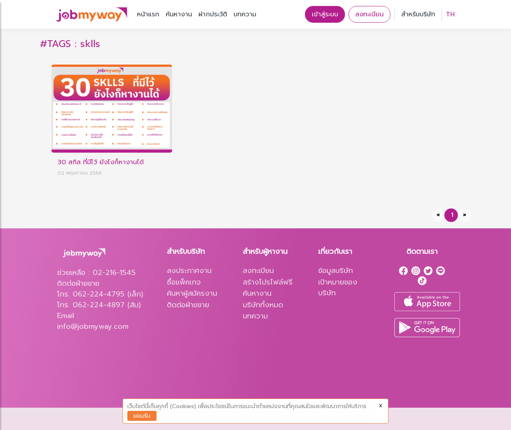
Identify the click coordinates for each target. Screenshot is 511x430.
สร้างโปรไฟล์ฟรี (268, 282)
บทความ (245, 14)
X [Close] (380, 405)
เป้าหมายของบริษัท (337, 287)
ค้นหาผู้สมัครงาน (192, 293)
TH (450, 14)
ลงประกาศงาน (189, 270)
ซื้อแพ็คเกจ (184, 282)
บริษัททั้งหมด (263, 305)
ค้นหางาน (179, 14)
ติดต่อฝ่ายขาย (188, 305)
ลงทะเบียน (369, 14)
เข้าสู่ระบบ (325, 14)
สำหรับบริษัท (418, 14)
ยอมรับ (142, 416)
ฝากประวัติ (212, 14)
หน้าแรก (148, 14)
